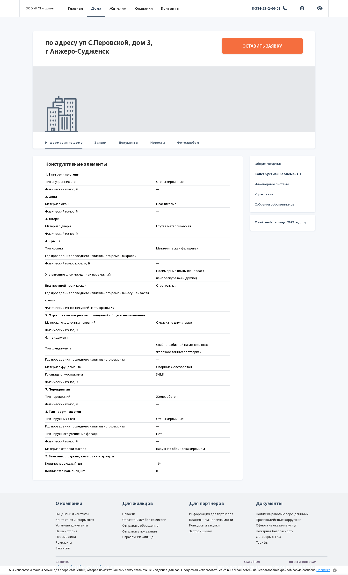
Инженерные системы (272, 184)
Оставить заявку (262, 46)
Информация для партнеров (211, 514)
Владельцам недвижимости (211, 520)
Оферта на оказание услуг (276, 525)
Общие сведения (268, 164)
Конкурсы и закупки (204, 525)
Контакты (170, 8)
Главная (75, 8)
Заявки (100, 142)
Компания (144, 8)
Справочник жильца (137, 537)
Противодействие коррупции (278, 520)
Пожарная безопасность (274, 531)
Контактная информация (75, 520)
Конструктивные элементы (278, 174)
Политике (323, 570)
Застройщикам (200, 531)
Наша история (66, 531)
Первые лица (66, 536)
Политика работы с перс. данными (282, 514)
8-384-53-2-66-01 (266, 8)
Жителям (117, 8)
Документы (128, 142)
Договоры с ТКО (268, 536)
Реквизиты (64, 542)
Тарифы (262, 542)
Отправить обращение (140, 525)
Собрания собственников (274, 204)
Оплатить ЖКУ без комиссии (144, 520)
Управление (264, 194)
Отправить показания (139, 531)
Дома (96, 8)
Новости (157, 142)
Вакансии (63, 548)
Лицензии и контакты (72, 514)
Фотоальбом (188, 142)
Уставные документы (72, 525)
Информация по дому (63, 142)
